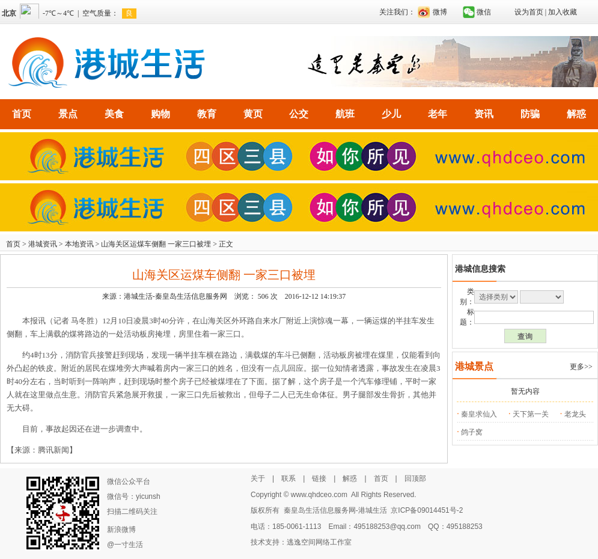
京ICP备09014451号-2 (427, 510)
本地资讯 (79, 244)
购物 (160, 114)
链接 (319, 478)
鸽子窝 (472, 432)
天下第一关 (531, 414)
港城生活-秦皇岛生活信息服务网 (175, 296)
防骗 (530, 114)
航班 (345, 114)
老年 (437, 114)
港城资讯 (42, 244)
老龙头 (575, 414)
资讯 (483, 114)
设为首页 (528, 12)
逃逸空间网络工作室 (319, 542)
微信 (484, 12)
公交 (298, 114)
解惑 (576, 114)
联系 (288, 478)
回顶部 (415, 478)
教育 (206, 114)
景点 (68, 114)
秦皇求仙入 (479, 414)
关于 (258, 478)
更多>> (581, 366)
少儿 (391, 114)
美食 (114, 114)
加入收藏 (562, 12)
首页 (21, 114)
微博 (440, 12)
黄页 (253, 114)
